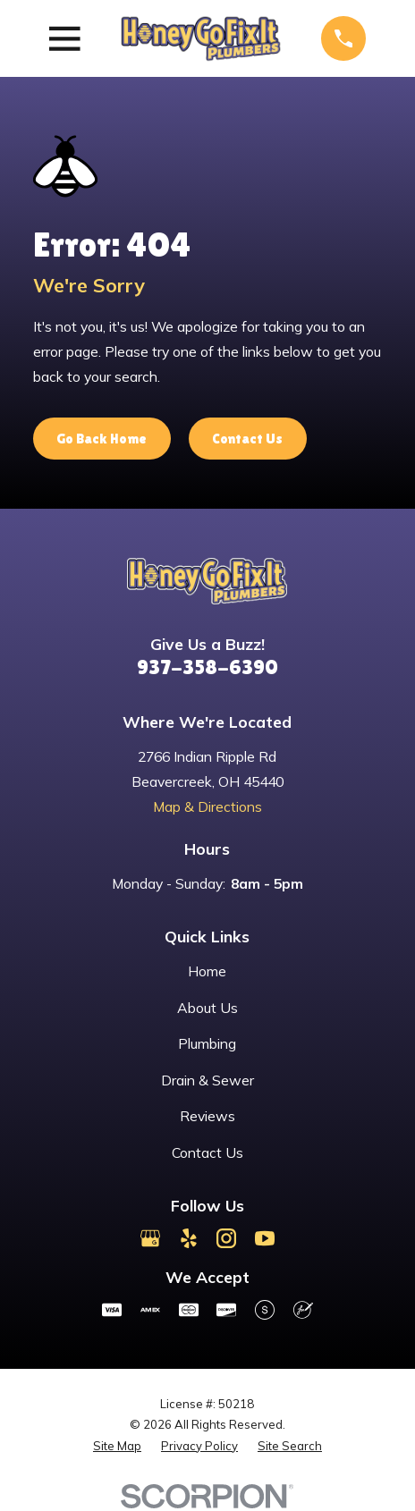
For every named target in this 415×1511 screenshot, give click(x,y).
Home (207, 971)
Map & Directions (207, 806)
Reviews (207, 1116)
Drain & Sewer (207, 1080)
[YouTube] (265, 1238)
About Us (207, 1008)
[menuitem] (117, 1446)
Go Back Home (101, 438)
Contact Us (247, 438)
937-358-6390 (207, 666)
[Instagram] (226, 1238)
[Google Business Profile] (150, 1238)
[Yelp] (189, 1238)
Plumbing (207, 1043)
